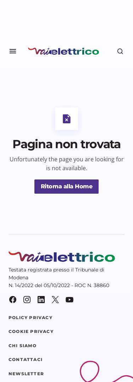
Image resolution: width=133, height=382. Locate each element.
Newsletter (26, 373)
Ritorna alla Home (67, 186)
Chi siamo (23, 345)
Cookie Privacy (31, 331)
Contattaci (26, 359)
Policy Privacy (30, 317)
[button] (13, 51)
